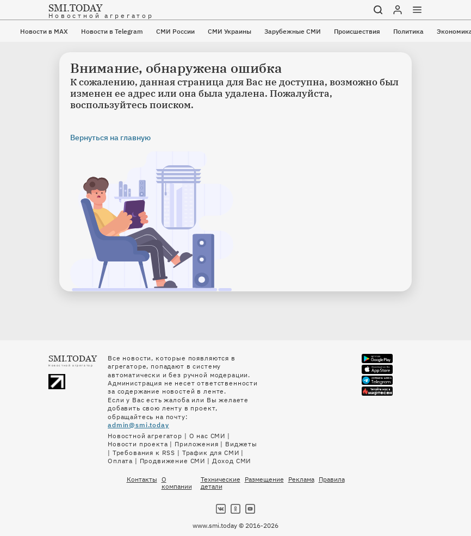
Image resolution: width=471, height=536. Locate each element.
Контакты (142, 479)
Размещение (264, 479)
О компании (177, 483)
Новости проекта (138, 444)
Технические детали (220, 483)
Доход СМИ (231, 461)
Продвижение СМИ (173, 461)
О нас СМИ (207, 436)
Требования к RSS (144, 452)
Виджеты (241, 444)
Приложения (196, 444)
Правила (332, 479)
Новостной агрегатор (145, 436)
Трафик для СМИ (210, 452)
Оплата (120, 461)
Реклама (301, 479)
